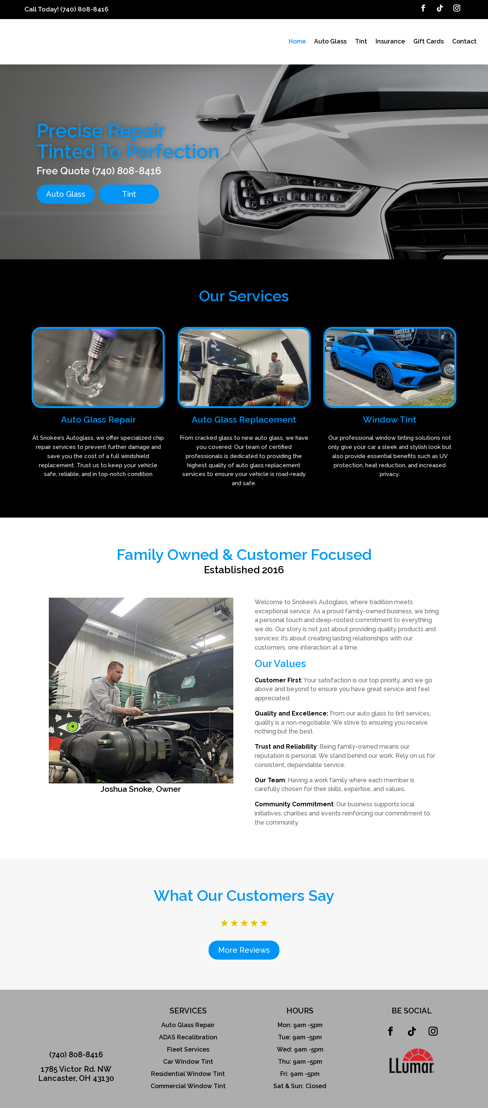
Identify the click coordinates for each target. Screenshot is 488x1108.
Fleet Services (188, 1045)
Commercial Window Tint (188, 1081)
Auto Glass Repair (188, 1020)
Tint (361, 41)
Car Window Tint (188, 1057)
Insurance (390, 41)
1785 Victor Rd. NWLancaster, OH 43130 (76, 1069)
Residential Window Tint (188, 1069)
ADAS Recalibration (188, 1033)
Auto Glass (330, 41)
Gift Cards (428, 41)
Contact (464, 41)
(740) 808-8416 (84, 9)
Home (297, 41)
